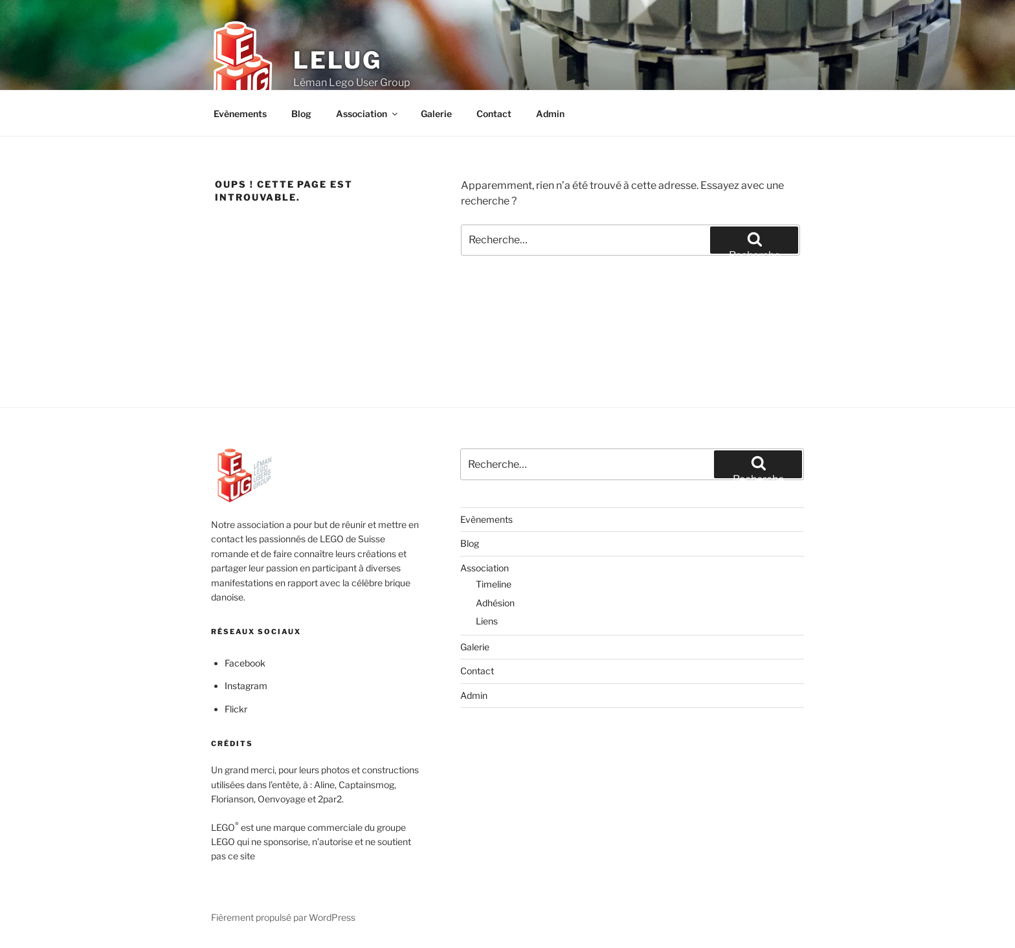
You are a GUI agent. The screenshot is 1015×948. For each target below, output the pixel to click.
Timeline (493, 584)
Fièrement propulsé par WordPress (283, 917)
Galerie (436, 113)
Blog (301, 113)
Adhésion (495, 602)
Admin (550, 113)
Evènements (240, 113)
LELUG (337, 60)
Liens (487, 620)
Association (367, 113)
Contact (493, 113)
